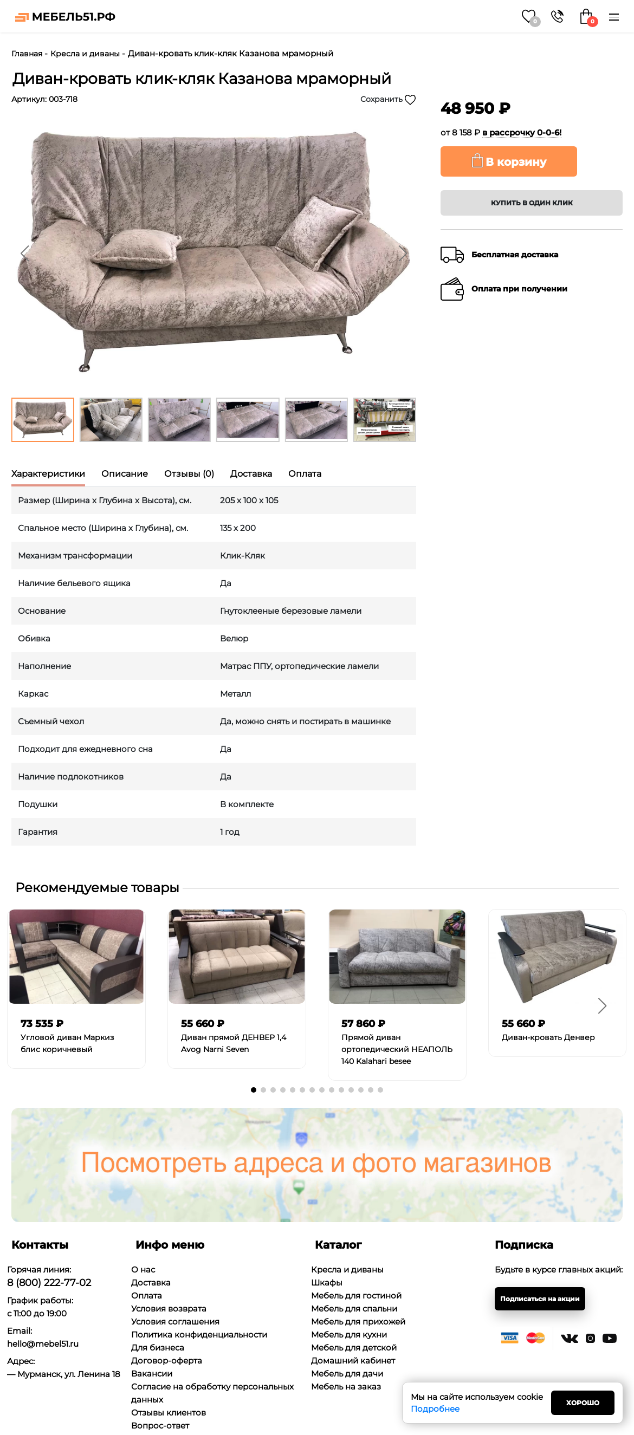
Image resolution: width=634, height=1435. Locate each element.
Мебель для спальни (354, 1308)
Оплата (146, 1295)
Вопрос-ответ (160, 1425)
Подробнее (435, 1409)
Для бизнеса (157, 1347)
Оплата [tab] (304, 474)
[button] (402, 253)
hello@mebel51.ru (43, 1344)
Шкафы (326, 1282)
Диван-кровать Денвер (548, 1037)
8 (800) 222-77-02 (49, 1283)
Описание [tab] (124, 474)
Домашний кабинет (353, 1360)
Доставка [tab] (251, 474)
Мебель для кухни (349, 1334)
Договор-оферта (166, 1360)
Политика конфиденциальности (199, 1334)
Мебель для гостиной (356, 1295)
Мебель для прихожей (358, 1321)
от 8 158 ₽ (501, 132)
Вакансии (151, 1373)
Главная (26, 54)
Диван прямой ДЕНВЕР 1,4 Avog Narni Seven (233, 1043)
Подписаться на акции (540, 1299)
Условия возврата (168, 1308)
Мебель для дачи (347, 1373)
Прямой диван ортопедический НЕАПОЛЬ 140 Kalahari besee (396, 1049)
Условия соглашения (175, 1321)
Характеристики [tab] (48, 474)
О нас (143, 1269)
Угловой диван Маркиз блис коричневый (67, 1043)
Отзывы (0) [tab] (189, 474)
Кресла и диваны (85, 54)
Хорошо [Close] (582, 1403)
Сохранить (388, 99)
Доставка (151, 1282)
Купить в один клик (532, 203)
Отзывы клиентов (168, 1412)
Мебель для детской (354, 1347)
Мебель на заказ (346, 1386)
